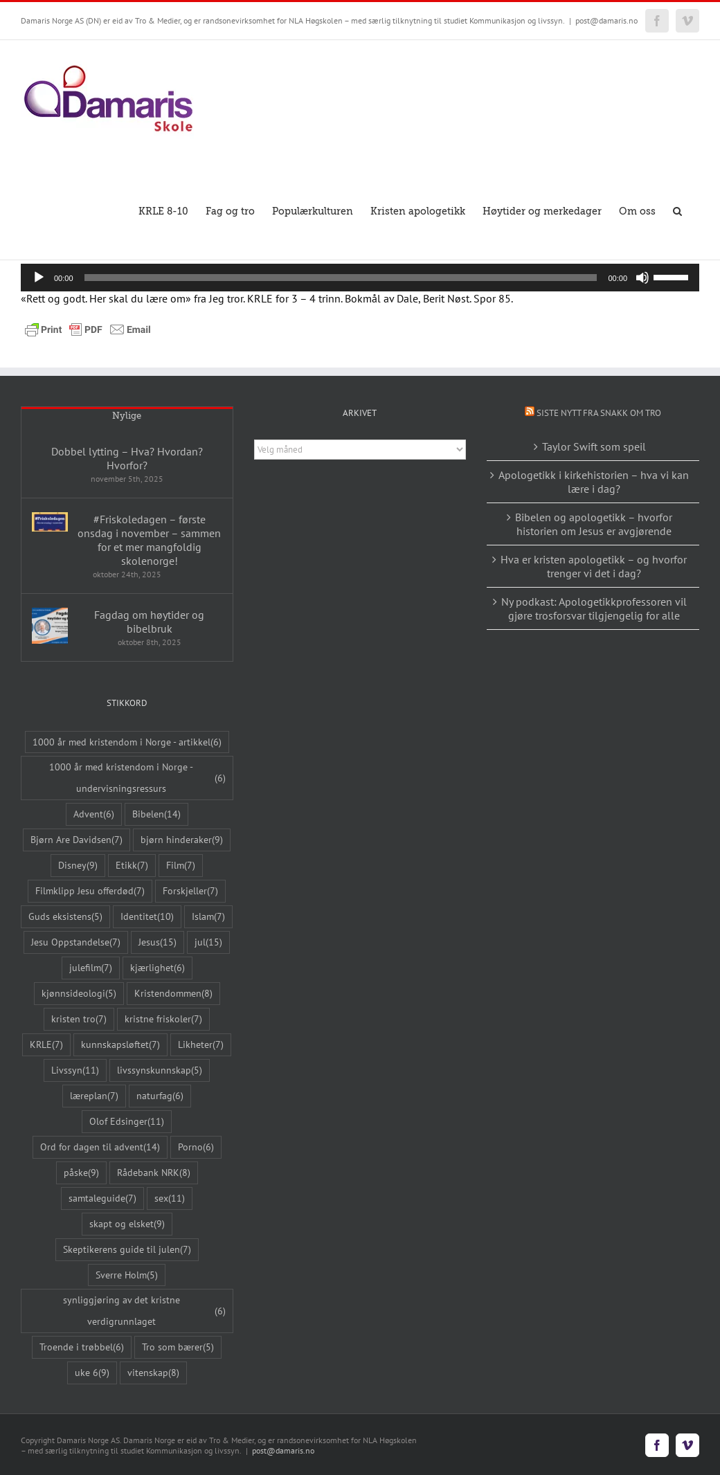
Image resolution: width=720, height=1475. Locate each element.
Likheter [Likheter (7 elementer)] (201, 1045)
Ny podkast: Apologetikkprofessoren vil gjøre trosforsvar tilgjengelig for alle (594, 608)
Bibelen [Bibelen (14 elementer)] (156, 814)
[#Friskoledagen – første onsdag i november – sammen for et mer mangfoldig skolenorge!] (50, 522)
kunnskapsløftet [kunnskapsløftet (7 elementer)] (120, 1045)
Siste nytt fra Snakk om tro (599, 413)
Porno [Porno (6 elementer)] (196, 1147)
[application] (360, 277)
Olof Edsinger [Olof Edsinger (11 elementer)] (126, 1121)
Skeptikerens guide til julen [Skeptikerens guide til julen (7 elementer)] (127, 1249)
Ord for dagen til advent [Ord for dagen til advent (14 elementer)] (100, 1147)
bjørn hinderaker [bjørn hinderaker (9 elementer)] (182, 840)
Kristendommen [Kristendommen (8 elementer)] (173, 993)
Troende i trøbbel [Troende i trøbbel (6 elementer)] (81, 1347)
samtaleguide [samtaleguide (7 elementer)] (102, 1198)
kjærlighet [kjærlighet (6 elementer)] (157, 968)
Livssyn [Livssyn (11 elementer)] (75, 1070)
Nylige (126, 415)
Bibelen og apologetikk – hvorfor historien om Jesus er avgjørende (593, 524)
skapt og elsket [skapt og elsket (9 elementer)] (127, 1224)
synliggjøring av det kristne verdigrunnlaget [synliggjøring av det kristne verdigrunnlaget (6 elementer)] (144, 1310)
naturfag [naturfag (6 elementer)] (159, 1096)
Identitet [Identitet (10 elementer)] (147, 916)
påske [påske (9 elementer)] (81, 1173)
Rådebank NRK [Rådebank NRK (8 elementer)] (153, 1173)
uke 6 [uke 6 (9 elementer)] (92, 1373)
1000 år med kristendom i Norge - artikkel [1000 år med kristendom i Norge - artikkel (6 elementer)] (127, 742)
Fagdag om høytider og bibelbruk (149, 621)
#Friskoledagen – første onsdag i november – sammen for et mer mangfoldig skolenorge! (149, 540)
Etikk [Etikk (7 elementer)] (132, 865)
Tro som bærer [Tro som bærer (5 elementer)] (178, 1347)
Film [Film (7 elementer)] (180, 865)
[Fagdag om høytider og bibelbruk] (50, 626)
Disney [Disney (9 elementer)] (78, 865)
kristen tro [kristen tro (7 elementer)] (79, 1019)
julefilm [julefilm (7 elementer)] (90, 968)
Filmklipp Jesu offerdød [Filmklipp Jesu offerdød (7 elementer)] (90, 891)
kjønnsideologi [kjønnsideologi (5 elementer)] (79, 993)
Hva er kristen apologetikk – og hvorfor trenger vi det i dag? (594, 566)
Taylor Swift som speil (594, 446)
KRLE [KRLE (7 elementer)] (46, 1045)
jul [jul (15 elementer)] (208, 942)
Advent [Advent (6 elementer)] (93, 814)
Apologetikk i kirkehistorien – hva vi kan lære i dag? (593, 482)
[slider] (340, 277)
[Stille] (642, 277)
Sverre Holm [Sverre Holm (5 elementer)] (127, 1275)
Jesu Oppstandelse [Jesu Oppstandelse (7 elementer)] (75, 942)
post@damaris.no (606, 20)
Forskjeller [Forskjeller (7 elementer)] (190, 891)
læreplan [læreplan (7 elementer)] (94, 1096)
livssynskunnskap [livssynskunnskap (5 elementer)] (159, 1070)
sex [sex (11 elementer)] (169, 1198)
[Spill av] (39, 277)
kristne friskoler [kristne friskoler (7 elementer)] (163, 1019)
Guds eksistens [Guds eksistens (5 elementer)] (65, 916)
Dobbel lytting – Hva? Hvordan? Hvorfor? (127, 458)
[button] (677, 210)
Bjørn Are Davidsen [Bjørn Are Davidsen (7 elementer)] (76, 840)
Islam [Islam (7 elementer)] (208, 916)
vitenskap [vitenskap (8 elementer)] (153, 1373)
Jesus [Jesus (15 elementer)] (157, 942)
